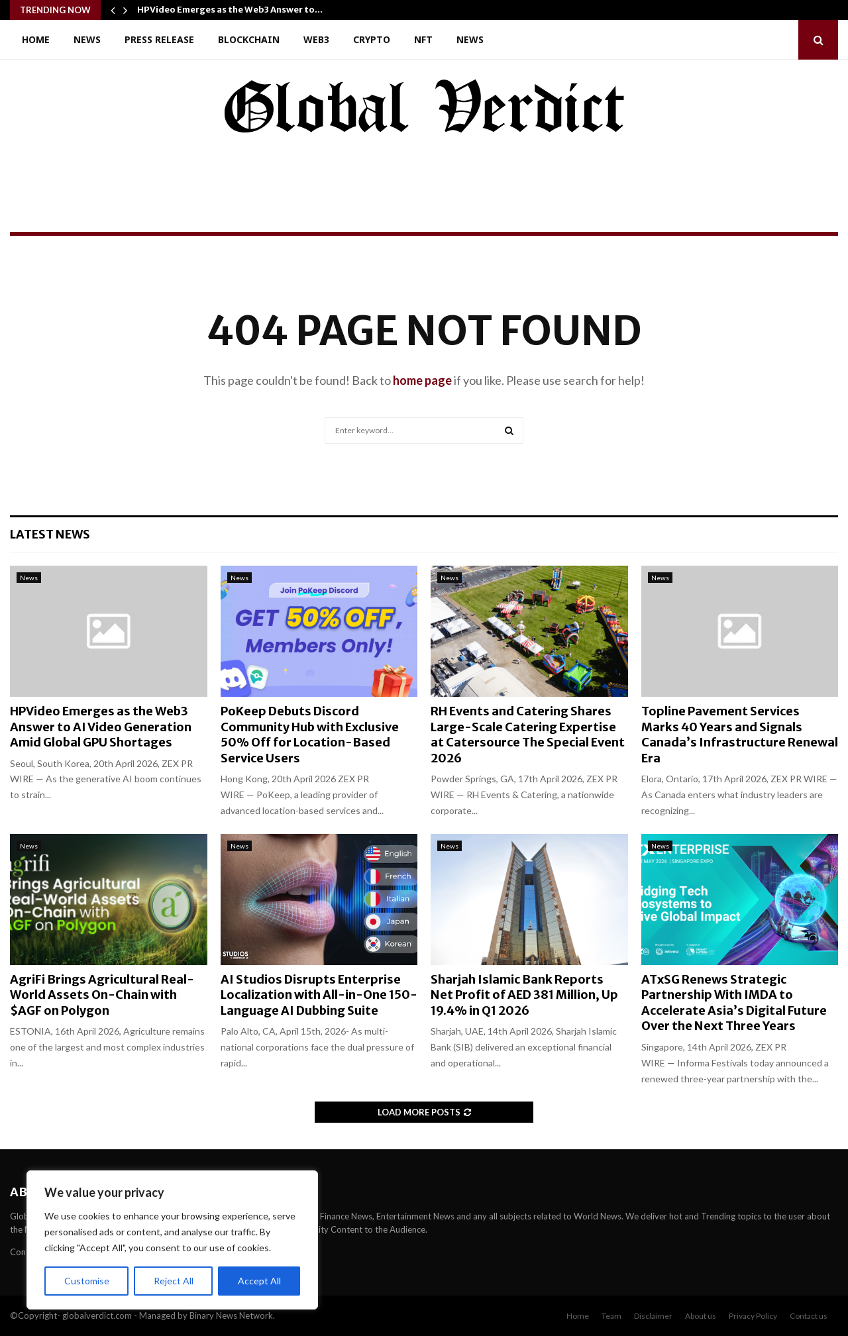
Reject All (173, 1280)
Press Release (159, 39)
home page (422, 380)
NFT (423, 39)
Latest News (50, 534)
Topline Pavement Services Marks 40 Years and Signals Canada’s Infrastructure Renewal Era (739, 734)
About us (700, 1316)
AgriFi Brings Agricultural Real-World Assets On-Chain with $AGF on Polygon (102, 995)
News (87, 39)
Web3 (316, 39)
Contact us (808, 1316)
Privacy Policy (753, 1316)
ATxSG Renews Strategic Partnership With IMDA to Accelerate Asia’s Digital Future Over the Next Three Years (734, 1002)
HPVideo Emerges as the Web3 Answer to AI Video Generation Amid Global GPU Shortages (100, 726)
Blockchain (249, 39)
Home (36, 39)
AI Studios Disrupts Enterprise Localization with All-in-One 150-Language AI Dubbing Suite (319, 995)
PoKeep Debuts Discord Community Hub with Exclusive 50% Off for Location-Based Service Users (310, 734)
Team (611, 1316)
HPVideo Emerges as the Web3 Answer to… (230, 9)
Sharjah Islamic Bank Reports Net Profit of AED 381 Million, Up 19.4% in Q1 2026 (524, 995)
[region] (172, 1240)
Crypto (371, 39)
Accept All (259, 1280)
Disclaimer (653, 1316)
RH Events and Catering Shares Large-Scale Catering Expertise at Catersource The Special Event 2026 (528, 734)
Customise (86, 1280)
